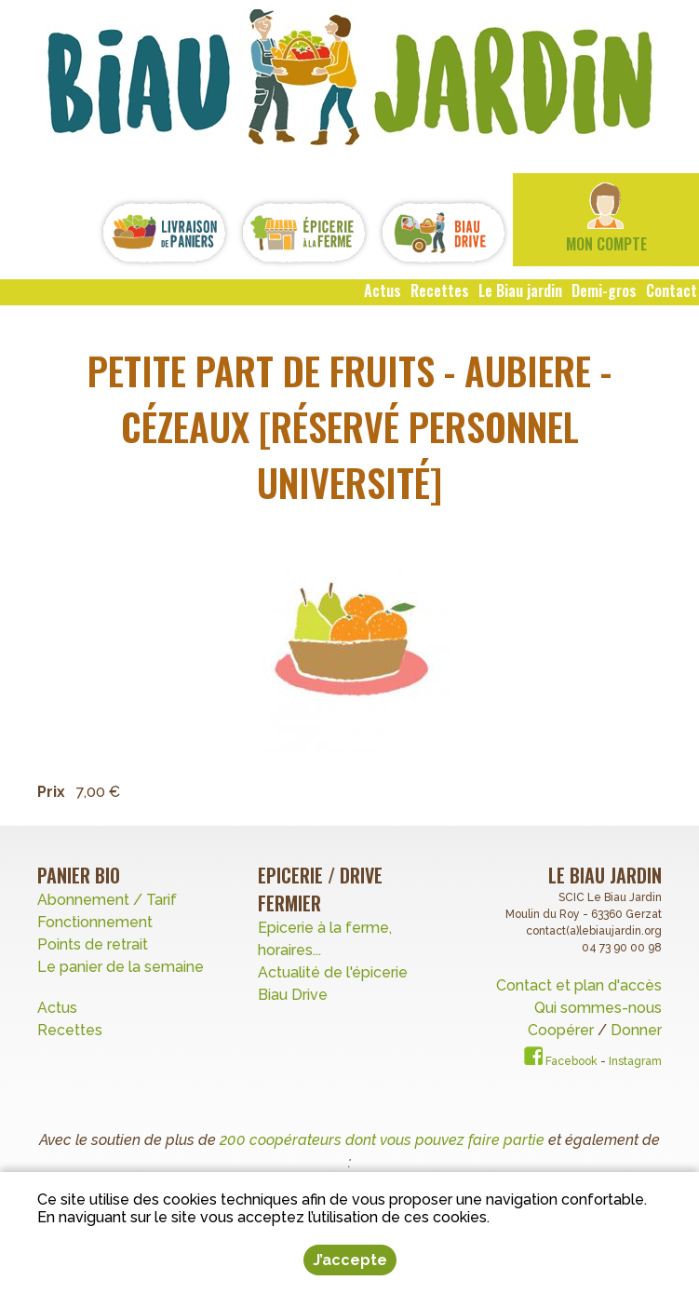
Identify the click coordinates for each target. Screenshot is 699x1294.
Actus (57, 1008)
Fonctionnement (95, 922)
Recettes (71, 1030)
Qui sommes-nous (598, 1008)
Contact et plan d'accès (579, 985)
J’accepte (350, 1260)
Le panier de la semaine (120, 967)
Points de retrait (92, 944)
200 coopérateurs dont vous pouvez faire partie (382, 1140)
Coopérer (563, 1030)
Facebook (561, 1061)
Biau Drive (293, 995)
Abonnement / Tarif (107, 900)
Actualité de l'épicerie (333, 972)
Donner (636, 1030)
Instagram (635, 1061)
